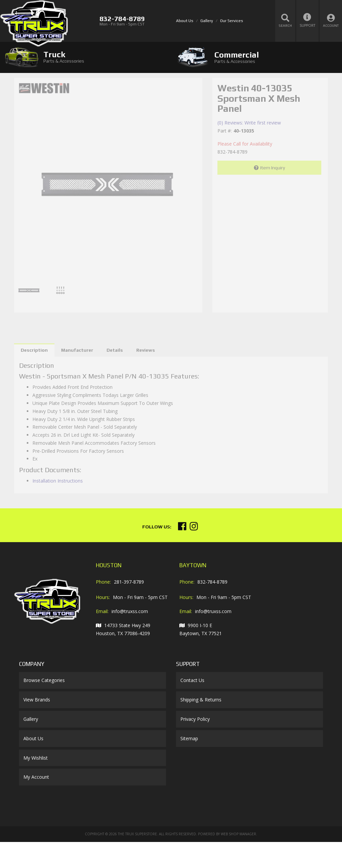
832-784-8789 (212, 582)
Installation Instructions (57, 481)
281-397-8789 (129, 582)
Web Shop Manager (238, 834)
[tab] (85, 57)
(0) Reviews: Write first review (249, 122)
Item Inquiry (272, 167)
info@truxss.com (130, 611)
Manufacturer (77, 350)
